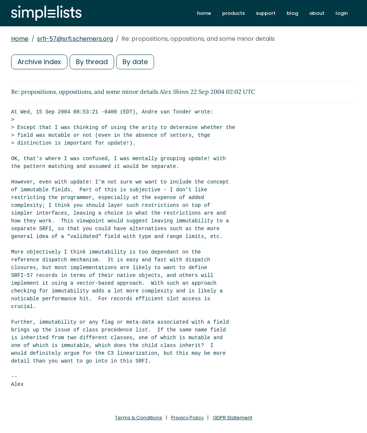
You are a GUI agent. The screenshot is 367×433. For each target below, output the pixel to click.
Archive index (39, 61)
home (204, 13)
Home (20, 38)
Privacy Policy (187, 417)
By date (135, 61)
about (316, 13)
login (342, 13)
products (233, 13)
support (266, 13)
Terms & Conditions (138, 417)
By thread (92, 61)
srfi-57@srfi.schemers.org (75, 38)
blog (292, 13)
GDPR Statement (232, 417)
